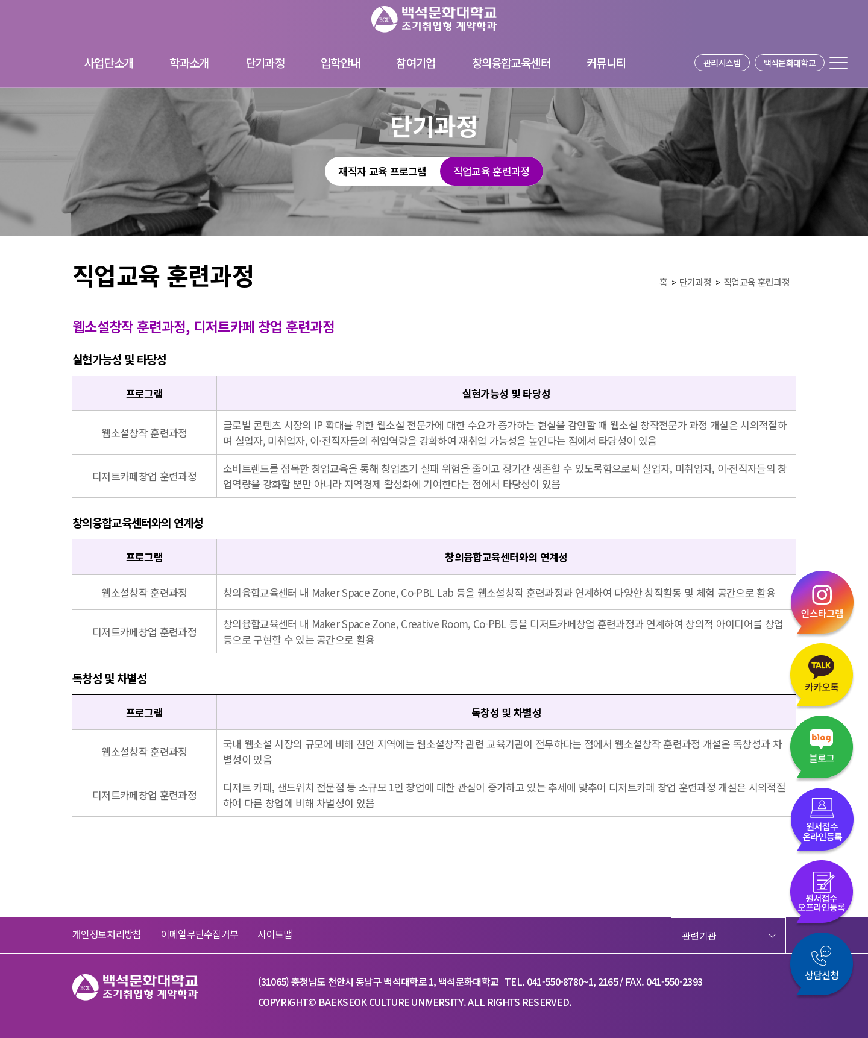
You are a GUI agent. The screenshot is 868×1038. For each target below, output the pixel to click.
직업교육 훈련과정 (491, 170)
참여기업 (415, 62)
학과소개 (189, 62)
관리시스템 (722, 63)
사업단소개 (109, 62)
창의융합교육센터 (511, 62)
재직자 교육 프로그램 (382, 170)
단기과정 (265, 62)
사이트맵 (274, 933)
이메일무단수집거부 (200, 933)
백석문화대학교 (790, 63)
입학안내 (340, 62)
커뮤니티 (606, 62)
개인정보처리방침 (107, 933)
